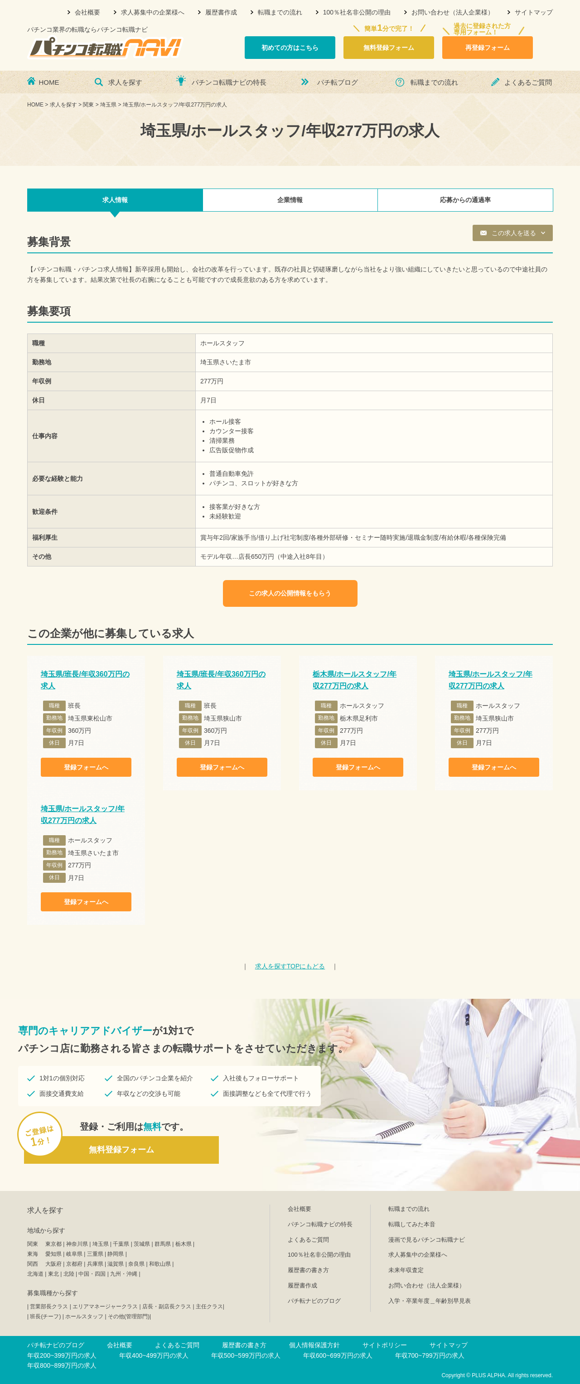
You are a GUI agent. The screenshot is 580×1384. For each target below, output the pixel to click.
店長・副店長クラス (166, 1306)
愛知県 (53, 1254)
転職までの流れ (280, 12)
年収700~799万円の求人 (429, 1355)
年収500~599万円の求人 (245, 1355)
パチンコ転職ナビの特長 (229, 82)
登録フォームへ (86, 767)
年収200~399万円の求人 (62, 1355)
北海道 (35, 1274)
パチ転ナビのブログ (314, 1300)
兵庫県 (95, 1264)
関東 (32, 1244)
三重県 (95, 1254)
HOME (49, 82)
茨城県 (142, 1244)
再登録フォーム (487, 47)
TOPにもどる (290, 966)
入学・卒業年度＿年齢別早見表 (429, 1300)
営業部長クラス (49, 1306)
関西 (32, 1264)
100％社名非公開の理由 (357, 12)
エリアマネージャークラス (105, 1306)
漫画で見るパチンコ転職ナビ (426, 1239)
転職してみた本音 (411, 1224)
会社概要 (87, 12)
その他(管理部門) (129, 1316)
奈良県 (136, 1264)
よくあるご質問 (528, 82)
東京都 (53, 1244)
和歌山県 (160, 1264)
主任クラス (209, 1306)
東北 (53, 1274)
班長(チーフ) (45, 1316)
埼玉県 (100, 1244)
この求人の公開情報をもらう (290, 593)
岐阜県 (74, 1254)
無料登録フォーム (388, 47)
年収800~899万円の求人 (62, 1365)
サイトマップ (534, 12)
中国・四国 (92, 1274)
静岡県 (115, 1254)
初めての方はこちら (290, 47)
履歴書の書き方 (308, 1270)
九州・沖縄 (123, 1274)
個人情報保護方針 (314, 1345)
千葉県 (121, 1244)
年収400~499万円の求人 (153, 1355)
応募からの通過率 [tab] (465, 199)
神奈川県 (77, 1244)
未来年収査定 (406, 1270)
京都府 (74, 1264)
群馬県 (163, 1244)
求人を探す (125, 82)
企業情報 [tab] (290, 199)
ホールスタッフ (84, 1316)
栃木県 (183, 1244)
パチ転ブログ (337, 82)
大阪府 (53, 1264)
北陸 (68, 1274)
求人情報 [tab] (115, 199)
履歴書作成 (221, 12)
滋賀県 (115, 1264)
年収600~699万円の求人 (337, 1355)
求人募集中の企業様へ (152, 12)
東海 (32, 1254)
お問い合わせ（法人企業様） (452, 12)
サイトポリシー (384, 1345)
